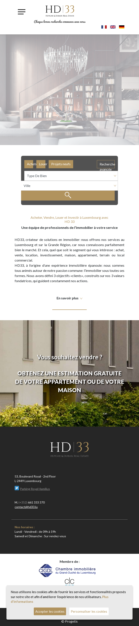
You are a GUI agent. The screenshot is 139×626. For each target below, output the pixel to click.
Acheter (30, 164)
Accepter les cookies (50, 611)
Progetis (71, 621)
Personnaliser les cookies (89, 611)
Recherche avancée (107, 165)
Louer (42, 164)
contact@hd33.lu (26, 507)
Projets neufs (61, 164)
